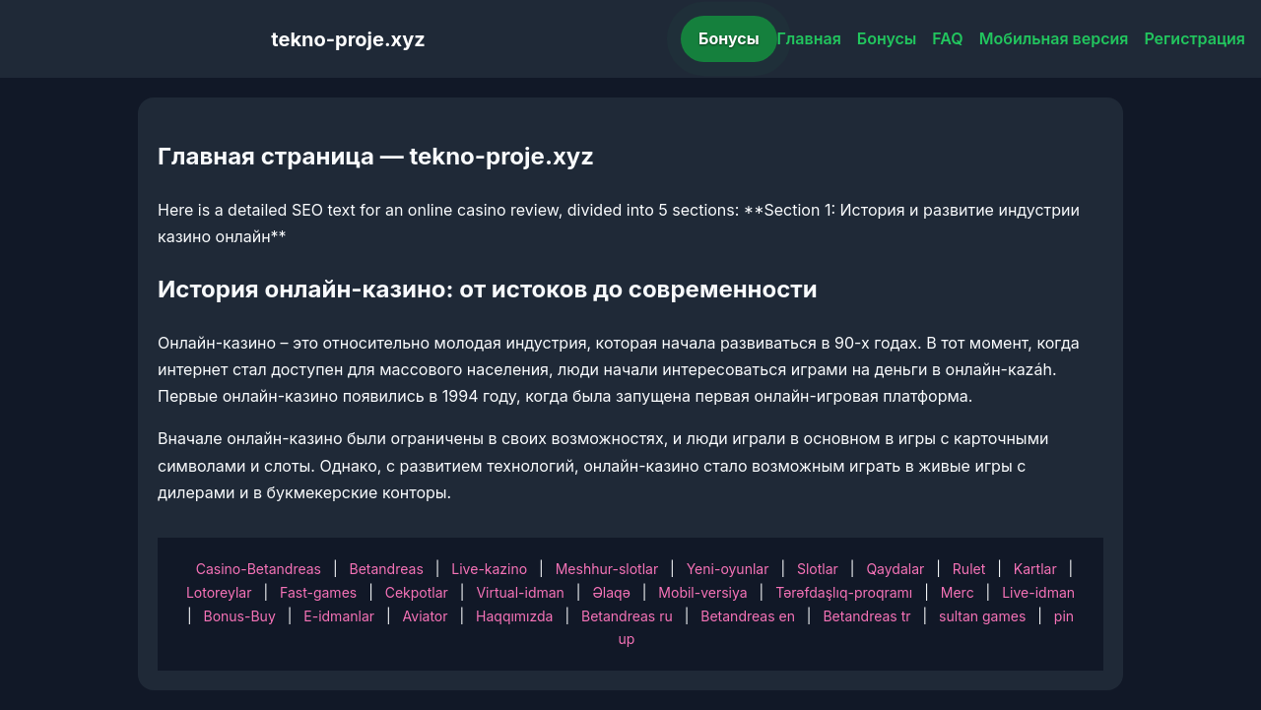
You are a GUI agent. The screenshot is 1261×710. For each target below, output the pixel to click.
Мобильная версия (1054, 38)
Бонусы (729, 38)
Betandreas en (747, 616)
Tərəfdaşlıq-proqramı (843, 592)
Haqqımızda (514, 616)
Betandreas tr (866, 616)
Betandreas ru (627, 616)
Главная (809, 38)
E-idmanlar (338, 616)
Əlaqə (611, 592)
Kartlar (1035, 568)
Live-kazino (489, 568)
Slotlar (817, 568)
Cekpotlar (416, 592)
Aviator (425, 616)
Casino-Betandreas (258, 568)
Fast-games (318, 592)
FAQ (947, 38)
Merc (957, 592)
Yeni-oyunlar (728, 568)
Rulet (969, 568)
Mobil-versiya (702, 592)
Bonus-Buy (240, 616)
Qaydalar (895, 568)
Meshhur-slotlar (607, 568)
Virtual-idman (520, 592)
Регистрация (1194, 38)
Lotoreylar (219, 592)
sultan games (982, 616)
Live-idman (1038, 592)
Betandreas (387, 568)
